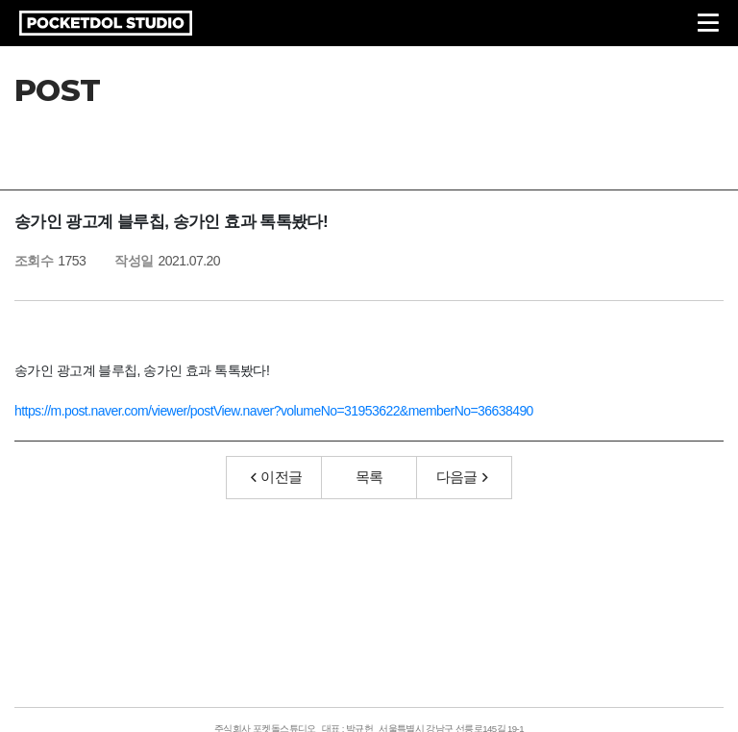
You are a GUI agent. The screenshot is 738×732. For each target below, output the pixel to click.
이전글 (277, 476)
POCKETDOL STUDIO (105, 23)
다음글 (462, 476)
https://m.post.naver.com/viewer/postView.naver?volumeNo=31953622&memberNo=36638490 (273, 410)
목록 (369, 476)
